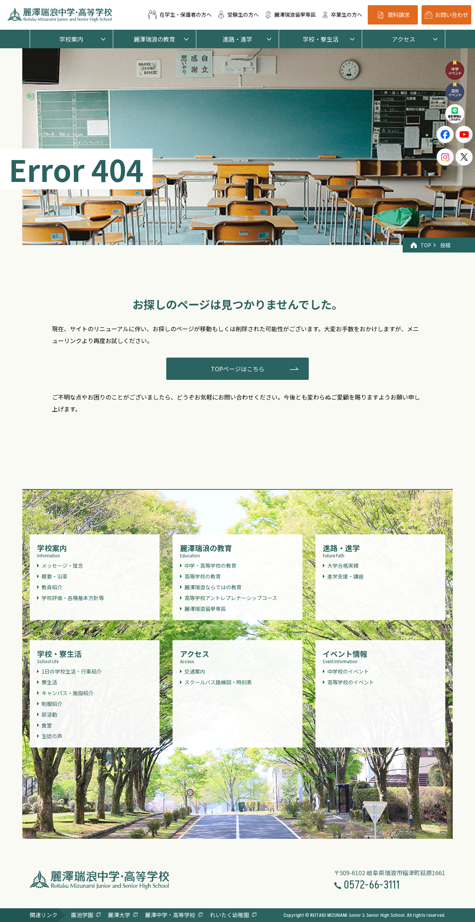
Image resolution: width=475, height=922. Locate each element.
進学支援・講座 (345, 576)
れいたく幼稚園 (229, 915)
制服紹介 (52, 703)
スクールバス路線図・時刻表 (218, 682)
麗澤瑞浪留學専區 (290, 15)
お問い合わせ (446, 14)
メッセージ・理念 (62, 565)
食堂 (47, 725)
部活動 (49, 714)
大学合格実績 (342, 565)
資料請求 (393, 15)
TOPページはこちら (238, 368)
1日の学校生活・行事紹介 (72, 671)
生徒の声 (52, 736)
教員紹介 (52, 587)
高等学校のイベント (350, 682)
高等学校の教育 (202, 576)
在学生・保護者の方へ (180, 15)
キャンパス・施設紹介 (68, 693)
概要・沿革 (55, 576)
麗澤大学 (119, 915)
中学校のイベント (348, 671)
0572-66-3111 (367, 885)
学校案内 (71, 39)
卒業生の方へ (341, 15)
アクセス (403, 39)
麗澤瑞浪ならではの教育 (213, 587)
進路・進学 (237, 39)
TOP (421, 245)
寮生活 (49, 682)
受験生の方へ (238, 15)
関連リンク (44, 915)
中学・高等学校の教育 (210, 565)
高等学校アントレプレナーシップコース (230, 598)
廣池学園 (82, 915)
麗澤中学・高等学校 (170, 915)
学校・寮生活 (320, 39)
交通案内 (194, 671)
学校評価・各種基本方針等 (73, 598)
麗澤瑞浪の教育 (154, 39)
